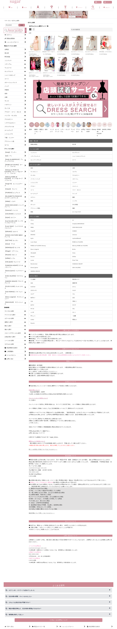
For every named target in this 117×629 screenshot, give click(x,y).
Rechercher (34, 263)
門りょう (33, 315)
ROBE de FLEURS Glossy (38, 245)
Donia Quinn (34, 267)
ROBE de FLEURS (77, 241)
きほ (73, 297)
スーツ (74, 159)
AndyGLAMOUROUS (78, 223)
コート (32, 189)
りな (73, 293)
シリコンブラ (34, 182)
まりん (74, 286)
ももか (74, 289)
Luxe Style (34, 241)
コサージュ (75, 178)
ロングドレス (75, 152)
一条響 (74, 315)
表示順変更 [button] (75, 29)
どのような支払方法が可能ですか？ (20, 602)
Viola (73, 252)
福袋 (73, 207)
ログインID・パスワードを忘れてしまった (22, 590)
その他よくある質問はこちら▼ (58, 620)
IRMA (32, 227)
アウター (33, 185)
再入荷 (74, 143)
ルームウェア (34, 193)
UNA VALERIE (76, 267)
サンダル (33, 174)
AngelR (33, 230)
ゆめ (32, 282)
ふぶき (32, 311)
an (73, 219)
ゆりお (32, 308)
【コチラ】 (41, 432)
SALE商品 (75, 204)
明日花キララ (75, 278)
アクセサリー (75, 174)
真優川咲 (74, 282)
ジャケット (75, 185)
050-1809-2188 (34, 471)
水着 (73, 167)
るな (73, 308)
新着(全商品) (34, 143)
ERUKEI (33, 234)
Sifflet (74, 256)
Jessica (74, 234)
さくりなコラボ (76, 211)
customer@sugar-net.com (38, 467)
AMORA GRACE (35, 270)
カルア (32, 293)
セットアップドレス (36, 159)
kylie (32, 237)
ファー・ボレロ (76, 189)
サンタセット (34, 171)
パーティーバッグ (35, 178)
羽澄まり (74, 319)
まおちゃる (34, 289)
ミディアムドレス (35, 155)
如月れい (33, 297)
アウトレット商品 (35, 207)
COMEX (74, 230)
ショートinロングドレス (78, 155)
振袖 (32, 211)
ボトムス (33, 204)
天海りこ (74, 300)
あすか (32, 304)
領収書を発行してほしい (16, 614)
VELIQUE (33, 252)
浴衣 (32, 167)
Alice (32, 219)
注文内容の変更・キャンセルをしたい (20, 596)
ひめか (32, 319)
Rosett (33, 256)
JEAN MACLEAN (77, 227)
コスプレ (74, 171)
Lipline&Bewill (76, 237)
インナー (74, 182)
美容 (32, 200)
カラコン (33, 196)
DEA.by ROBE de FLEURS (80, 245)
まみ (32, 300)
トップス (74, 200)
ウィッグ (74, 193)
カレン (74, 311)
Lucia (32, 259)
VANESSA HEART (77, 263)
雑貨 (73, 196)
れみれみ (33, 286)
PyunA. (33, 322)
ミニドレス (34, 152)
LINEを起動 (32, 475)
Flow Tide (75, 259)
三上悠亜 (33, 278)
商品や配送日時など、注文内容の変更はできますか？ (25, 608)
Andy (32, 223)
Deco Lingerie (35, 248)
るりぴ (74, 304)
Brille (74, 248)
